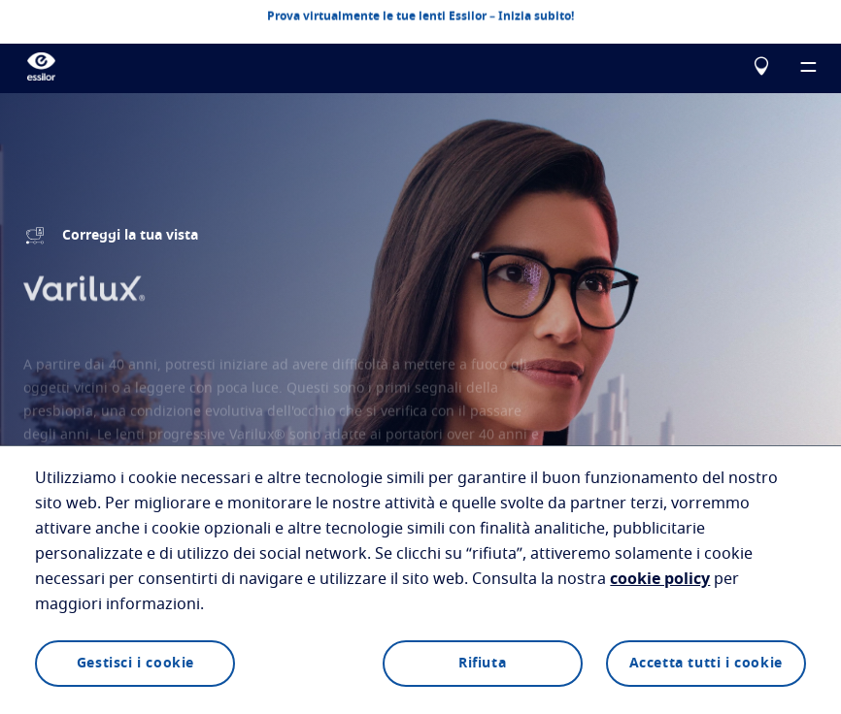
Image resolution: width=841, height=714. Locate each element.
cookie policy (660, 579)
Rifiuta (482, 663)
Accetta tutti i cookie (706, 663)
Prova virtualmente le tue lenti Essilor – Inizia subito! (420, 15)
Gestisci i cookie (135, 663)
